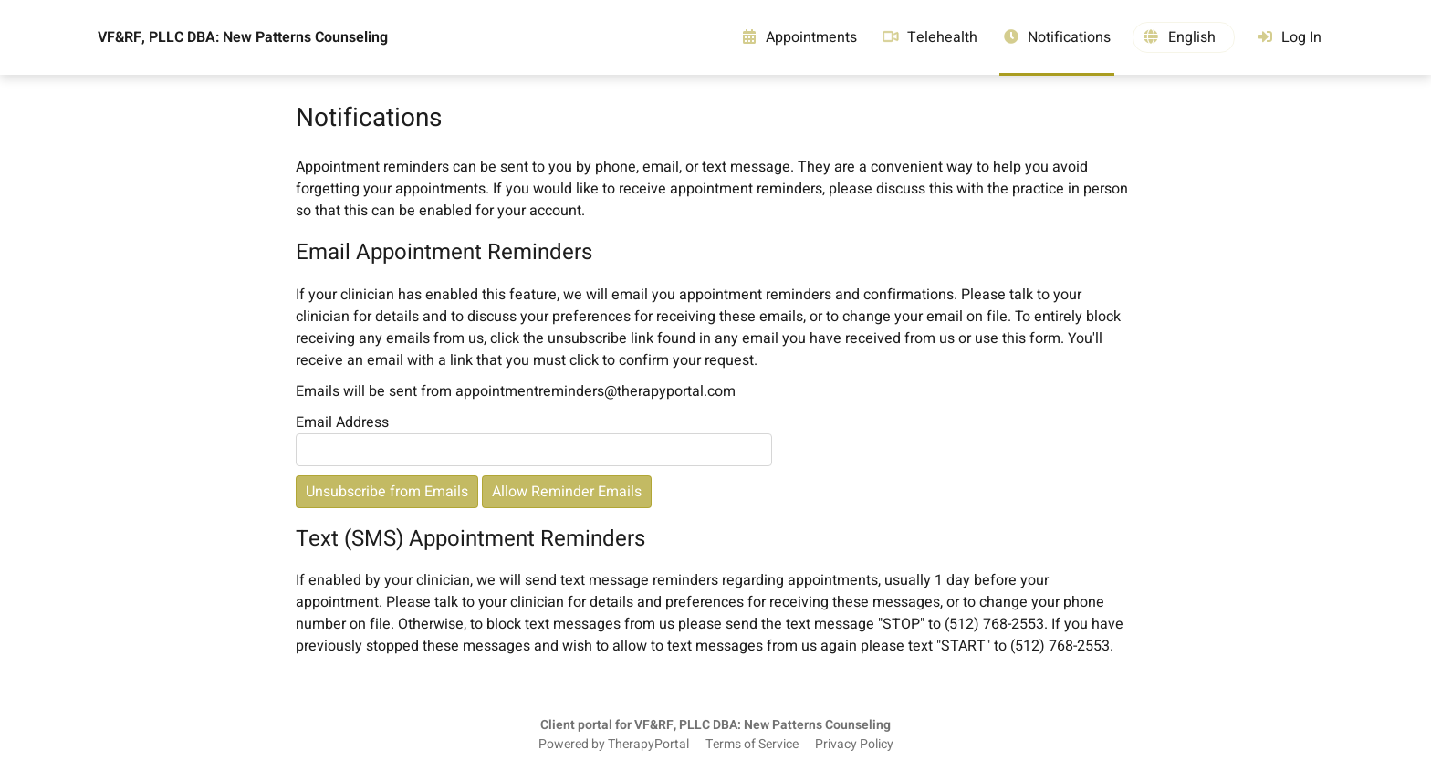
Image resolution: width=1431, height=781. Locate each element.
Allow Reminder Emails (567, 492)
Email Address (342, 422)
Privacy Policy (854, 744)
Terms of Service (752, 744)
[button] (1184, 37)
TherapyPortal (648, 744)
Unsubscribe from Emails (387, 492)
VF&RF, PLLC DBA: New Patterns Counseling (243, 37)
